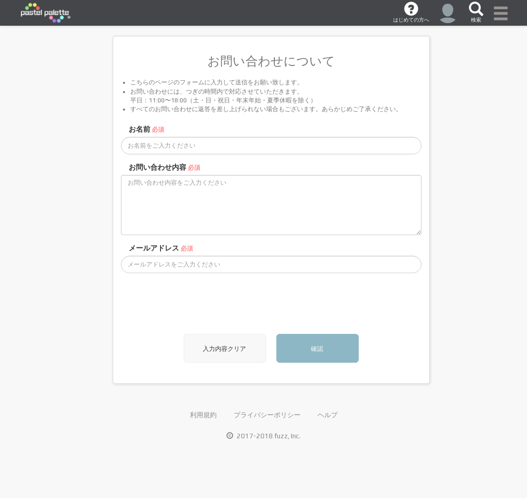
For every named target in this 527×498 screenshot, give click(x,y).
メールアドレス (161, 248)
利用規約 (203, 415)
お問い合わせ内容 (164, 167)
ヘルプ (328, 415)
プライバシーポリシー (267, 415)
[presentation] (199, 303)
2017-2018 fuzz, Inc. (263, 436)
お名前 (146, 129)
